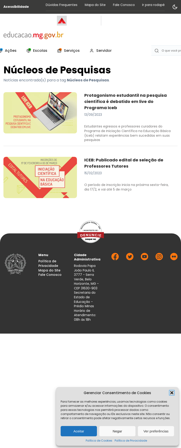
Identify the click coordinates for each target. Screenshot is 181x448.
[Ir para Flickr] (174, 259)
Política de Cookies (99, 440)
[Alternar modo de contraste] (175, 7)
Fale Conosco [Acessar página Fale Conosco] (124, 5)
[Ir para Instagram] (159, 259)
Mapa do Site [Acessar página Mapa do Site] (95, 5)
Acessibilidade (16, 7)
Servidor (99, 50)
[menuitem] (35, 51)
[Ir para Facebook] (115, 259)
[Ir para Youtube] (144, 259)
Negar (117, 431)
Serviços (67, 50)
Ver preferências (155, 431)
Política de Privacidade (131, 440)
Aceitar (79, 431)
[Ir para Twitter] (129, 259)
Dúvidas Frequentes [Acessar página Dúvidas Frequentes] (61, 5)
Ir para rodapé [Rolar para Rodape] (153, 5)
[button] (172, 392)
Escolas (35, 50)
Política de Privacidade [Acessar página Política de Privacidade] (48, 263)
